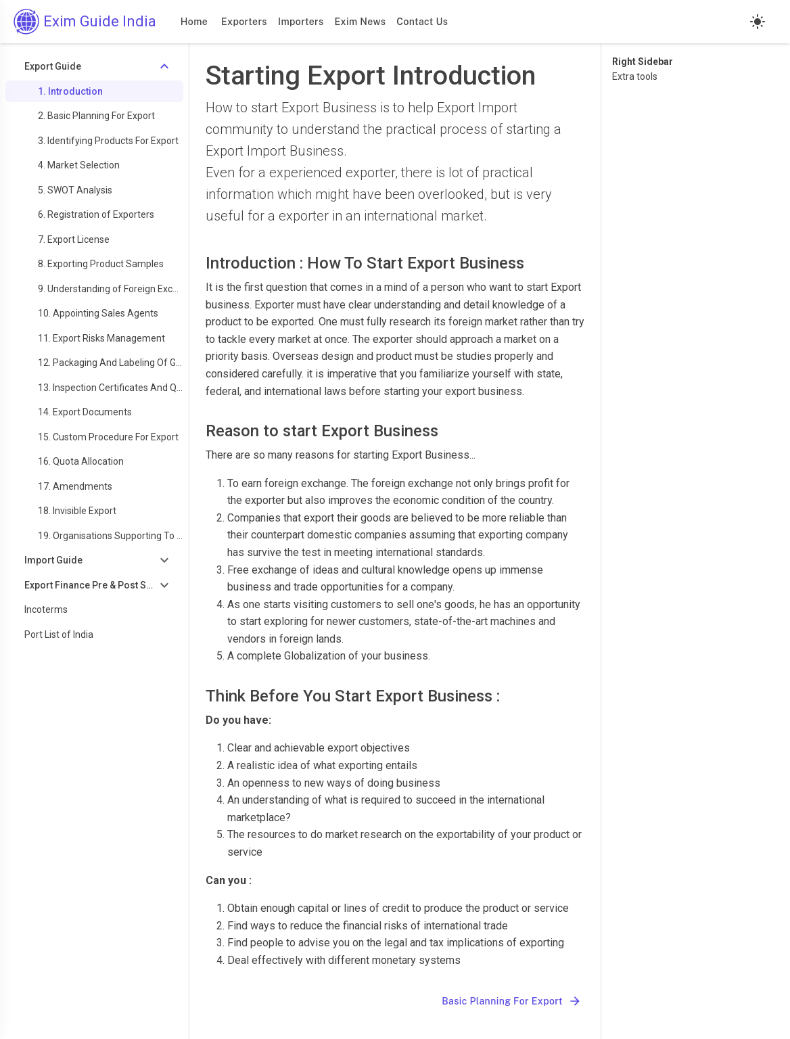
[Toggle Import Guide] (94, 560)
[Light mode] (757, 21)
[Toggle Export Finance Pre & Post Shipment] (94, 585)
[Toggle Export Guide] (94, 66)
